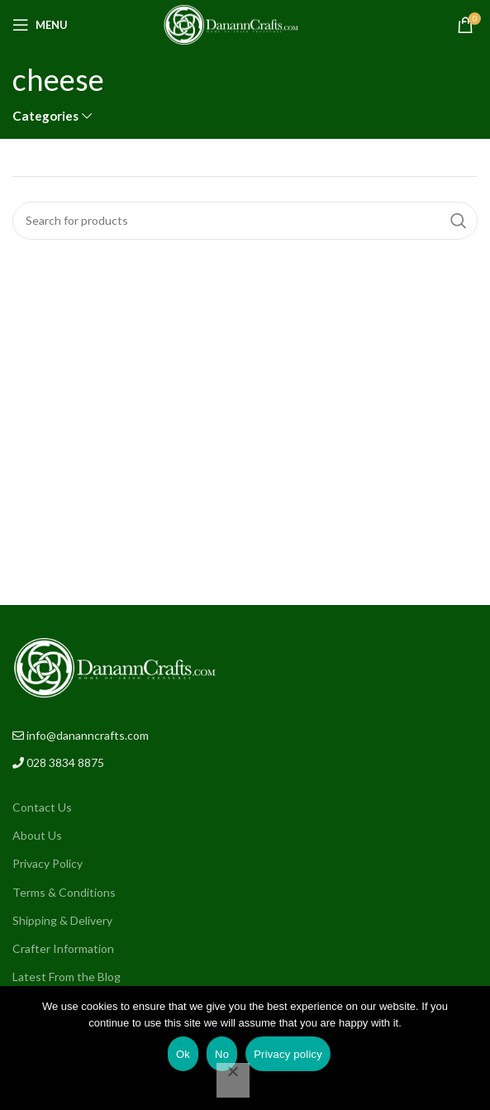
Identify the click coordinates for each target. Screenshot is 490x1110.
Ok (183, 1054)
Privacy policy (288, 1054)
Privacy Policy (47, 863)
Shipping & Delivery (62, 920)
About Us (37, 835)
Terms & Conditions (64, 892)
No (222, 1054)
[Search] (245, 221)
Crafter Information (63, 948)
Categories (45, 116)
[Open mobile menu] (40, 24)
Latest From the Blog (66, 976)
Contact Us (42, 807)
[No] (233, 1080)
